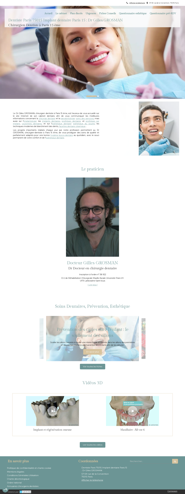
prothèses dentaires (71, 121)
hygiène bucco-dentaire (61, 135)
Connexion (172, 491)
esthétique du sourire (84, 124)
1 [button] (91, 96)
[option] (92, 52)
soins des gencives (85, 118)
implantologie (30, 121)
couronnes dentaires (32, 124)
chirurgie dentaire (47, 118)
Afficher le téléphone (137, 3)
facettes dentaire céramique (72, 126)
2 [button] (98, 96)
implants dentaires (51, 121)
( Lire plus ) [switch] (93, 285)
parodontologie (68, 118)
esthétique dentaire (61, 124)
